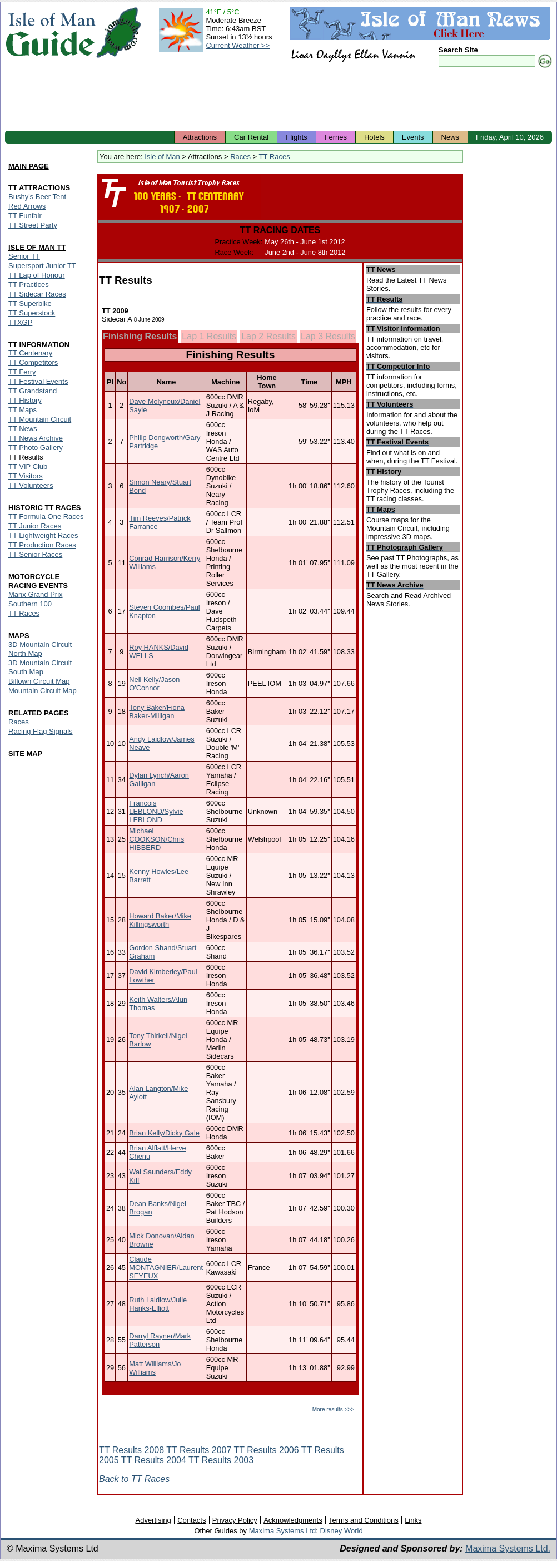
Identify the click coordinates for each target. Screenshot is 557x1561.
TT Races (274, 156)
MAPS (18, 635)
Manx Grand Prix (35, 594)
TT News (22, 428)
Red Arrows (27, 206)
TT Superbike (30, 303)
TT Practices (28, 284)
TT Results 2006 (266, 1450)
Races (240, 156)
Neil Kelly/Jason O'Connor (154, 683)
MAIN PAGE (28, 166)
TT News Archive (35, 438)
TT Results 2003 (220, 1460)
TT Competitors (33, 362)
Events (413, 137)
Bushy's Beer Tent (37, 196)
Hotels (374, 137)
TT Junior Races (34, 526)
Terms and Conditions (364, 1520)
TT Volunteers (30, 485)
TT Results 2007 (198, 1450)
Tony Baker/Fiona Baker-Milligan (157, 711)
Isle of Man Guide (50, 32)
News (450, 137)
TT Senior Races (35, 554)
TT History (25, 400)
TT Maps (22, 410)
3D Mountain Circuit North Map (40, 649)
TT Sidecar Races (37, 294)
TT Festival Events (38, 381)
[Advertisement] (278, 100)
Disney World (341, 1531)
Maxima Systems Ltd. (507, 1548)
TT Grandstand (32, 391)
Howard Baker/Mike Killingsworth (160, 920)
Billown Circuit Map (39, 681)
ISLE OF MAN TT (37, 247)
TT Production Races (42, 545)
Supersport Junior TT (42, 265)
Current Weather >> (238, 45)
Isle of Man (162, 156)
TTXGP (20, 322)
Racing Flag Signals (40, 731)
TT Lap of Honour (36, 275)
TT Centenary (30, 353)
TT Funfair (25, 215)
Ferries (336, 137)
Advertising (153, 1520)
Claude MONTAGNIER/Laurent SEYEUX (166, 1267)
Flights (296, 137)
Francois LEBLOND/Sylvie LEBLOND (156, 811)
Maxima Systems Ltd (282, 1531)
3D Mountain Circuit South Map (40, 667)
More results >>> (333, 1409)
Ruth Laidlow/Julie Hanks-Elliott (158, 1304)
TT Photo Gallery (35, 447)
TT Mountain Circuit (39, 419)
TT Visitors (25, 476)
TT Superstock (31, 313)
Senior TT (24, 256)
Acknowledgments (292, 1520)
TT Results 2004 (153, 1460)
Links (413, 1520)
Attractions (200, 137)
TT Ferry (22, 372)
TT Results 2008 (131, 1450)
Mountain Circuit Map (42, 690)
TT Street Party (32, 225)
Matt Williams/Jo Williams (155, 1368)
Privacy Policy (234, 1520)
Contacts (191, 1520)
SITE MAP (25, 753)
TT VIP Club (27, 466)
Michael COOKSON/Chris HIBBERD (156, 839)
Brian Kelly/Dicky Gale (164, 1133)
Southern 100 (30, 604)
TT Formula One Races (46, 516)
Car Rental (251, 137)
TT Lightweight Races (43, 535)
